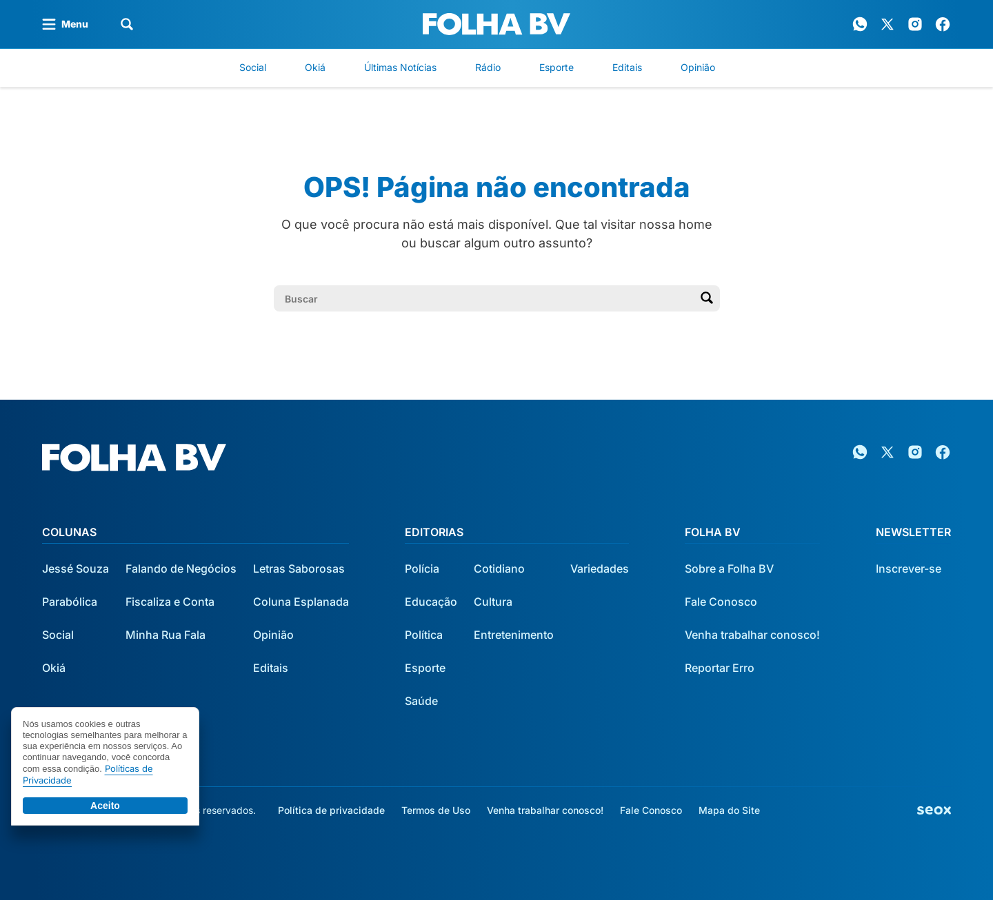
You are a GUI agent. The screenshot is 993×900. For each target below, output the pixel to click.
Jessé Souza (75, 568)
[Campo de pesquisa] (486, 298)
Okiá (315, 67)
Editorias (434, 532)
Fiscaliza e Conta (170, 601)
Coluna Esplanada (301, 601)
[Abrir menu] (65, 24)
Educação (431, 601)
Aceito (105, 805)
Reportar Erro (719, 668)
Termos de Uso (435, 810)
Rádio (488, 67)
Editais (627, 67)
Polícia (422, 568)
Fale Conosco (721, 601)
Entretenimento (514, 635)
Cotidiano (499, 568)
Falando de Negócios (181, 568)
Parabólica (69, 601)
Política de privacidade (331, 810)
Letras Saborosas (299, 568)
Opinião (698, 67)
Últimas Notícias (400, 67)
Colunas (69, 532)
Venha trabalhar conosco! (752, 635)
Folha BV (713, 532)
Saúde (421, 701)
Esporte (556, 67)
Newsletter (913, 532)
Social (252, 67)
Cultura (493, 601)
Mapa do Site (729, 810)
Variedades (599, 568)
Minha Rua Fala (165, 635)
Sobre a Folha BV (729, 568)
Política (424, 635)
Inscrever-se (908, 568)
